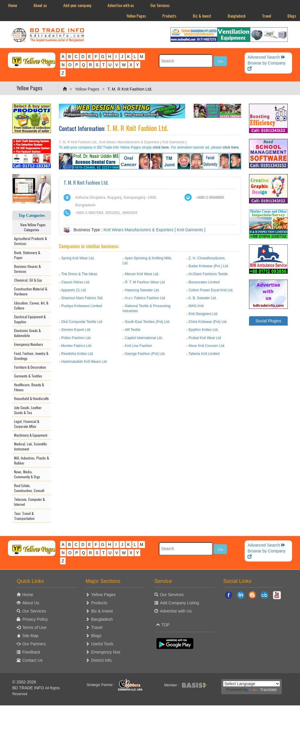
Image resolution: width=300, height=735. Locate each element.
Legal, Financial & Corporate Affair (26, 424)
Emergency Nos (105, 652)
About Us (30, 602)
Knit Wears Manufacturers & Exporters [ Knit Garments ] (154, 229)
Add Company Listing (179, 602)
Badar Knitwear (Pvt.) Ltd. (209, 266)
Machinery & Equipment (30, 435)
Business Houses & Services (27, 269)
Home (12, 5)
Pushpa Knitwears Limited (81, 306)
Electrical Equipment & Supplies (30, 319)
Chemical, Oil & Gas (28, 280)
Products (169, 16)
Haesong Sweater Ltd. (142, 290)
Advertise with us (121, 5)
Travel (266, 16)
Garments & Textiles (28, 375)
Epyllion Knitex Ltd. (204, 330)
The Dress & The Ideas (79, 274)
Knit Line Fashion (138, 346)
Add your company (77, 5)
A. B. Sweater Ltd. (202, 298)
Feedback (31, 652)
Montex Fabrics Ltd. (76, 346)
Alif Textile (133, 330)
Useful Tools (102, 644)
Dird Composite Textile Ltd (81, 322)
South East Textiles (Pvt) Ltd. (147, 322)
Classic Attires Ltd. (75, 282)
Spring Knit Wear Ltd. (78, 258)
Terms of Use (34, 627)
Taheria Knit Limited (203, 354)
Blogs (96, 635)
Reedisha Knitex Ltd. (77, 354)
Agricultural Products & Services (30, 241)
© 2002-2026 (24, 682)
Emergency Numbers (28, 344)
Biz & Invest (202, 16)
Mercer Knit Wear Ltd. (142, 274)
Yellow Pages (136, 16)
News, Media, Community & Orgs (27, 474)
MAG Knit (196, 306)
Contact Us (32, 660)
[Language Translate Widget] (251, 684)
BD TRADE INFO (28, 687)
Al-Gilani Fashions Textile (208, 274)
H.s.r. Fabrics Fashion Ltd (145, 298)
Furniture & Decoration (30, 367)
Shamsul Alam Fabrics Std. (82, 298)
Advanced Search (266, 57)
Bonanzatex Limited (204, 282)
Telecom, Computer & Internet (29, 502)
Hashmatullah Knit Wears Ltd (84, 362)
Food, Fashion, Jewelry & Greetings (31, 356)
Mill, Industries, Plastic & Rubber (31, 460)
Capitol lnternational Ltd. (144, 338)
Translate (263, 689)
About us (40, 5)
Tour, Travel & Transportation (24, 516)
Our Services (160, 5)
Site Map (30, 635)
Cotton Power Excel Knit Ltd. (211, 290)
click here (161, 147)
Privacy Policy (35, 619)
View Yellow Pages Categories (32, 227)
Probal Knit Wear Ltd (205, 338)
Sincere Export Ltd (75, 330)
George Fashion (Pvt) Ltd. (145, 354)
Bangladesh (237, 16)
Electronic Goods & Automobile (27, 333)
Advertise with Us (176, 611)
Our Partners (34, 644)
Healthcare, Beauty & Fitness (29, 387)
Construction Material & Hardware (30, 291)
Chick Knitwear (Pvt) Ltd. (208, 322)
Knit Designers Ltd (203, 314)
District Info (101, 660)
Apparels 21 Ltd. (73, 290)
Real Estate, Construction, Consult (29, 488)
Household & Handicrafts (31, 398)
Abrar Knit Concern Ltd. (206, 346)
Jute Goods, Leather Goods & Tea (28, 410)
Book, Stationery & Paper (27, 255)
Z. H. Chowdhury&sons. (207, 258)
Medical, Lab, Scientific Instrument (30, 446)
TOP (163, 624)
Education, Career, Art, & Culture (31, 305)
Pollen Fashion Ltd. (76, 338)
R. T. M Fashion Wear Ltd (145, 282)
